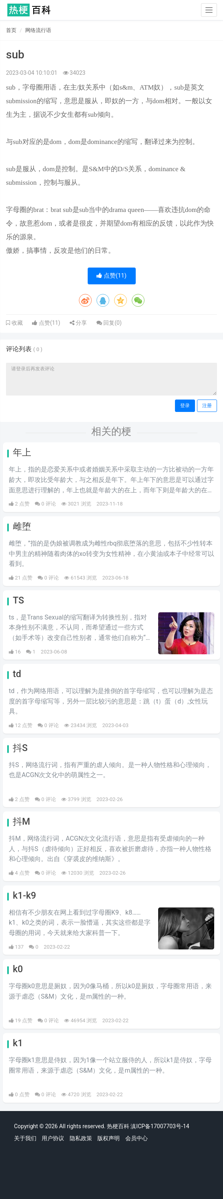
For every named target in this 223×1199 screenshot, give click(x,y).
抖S (20, 748)
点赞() (111, 275)
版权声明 (108, 1138)
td (17, 674)
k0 (18, 969)
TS (18, 600)
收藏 (16, 323)
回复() (109, 323)
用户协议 (53, 1138)
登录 (185, 405)
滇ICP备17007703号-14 (160, 1126)
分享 (78, 323)
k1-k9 (24, 895)
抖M (21, 821)
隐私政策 (81, 1138)
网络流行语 (38, 30)
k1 (18, 1043)
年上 (22, 452)
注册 (207, 405)
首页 (11, 30)
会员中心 (136, 1138)
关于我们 (25, 1138)
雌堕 (22, 526)
